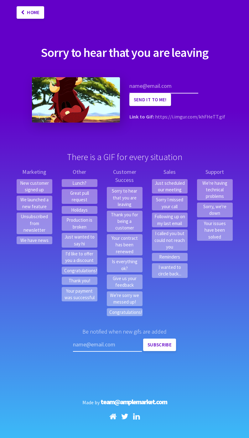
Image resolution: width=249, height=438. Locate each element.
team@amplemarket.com (134, 401)
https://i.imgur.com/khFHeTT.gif (190, 116)
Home (30, 12)
